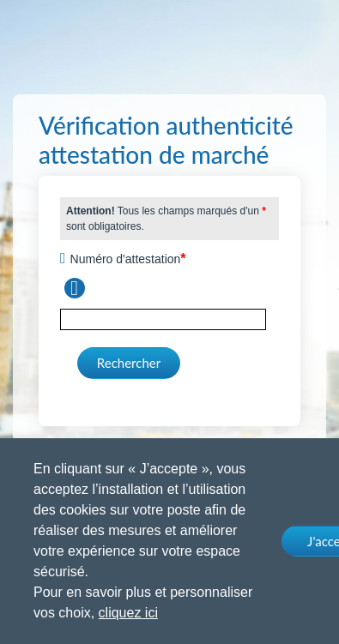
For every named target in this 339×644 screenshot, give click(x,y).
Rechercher (128, 362)
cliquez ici (128, 612)
